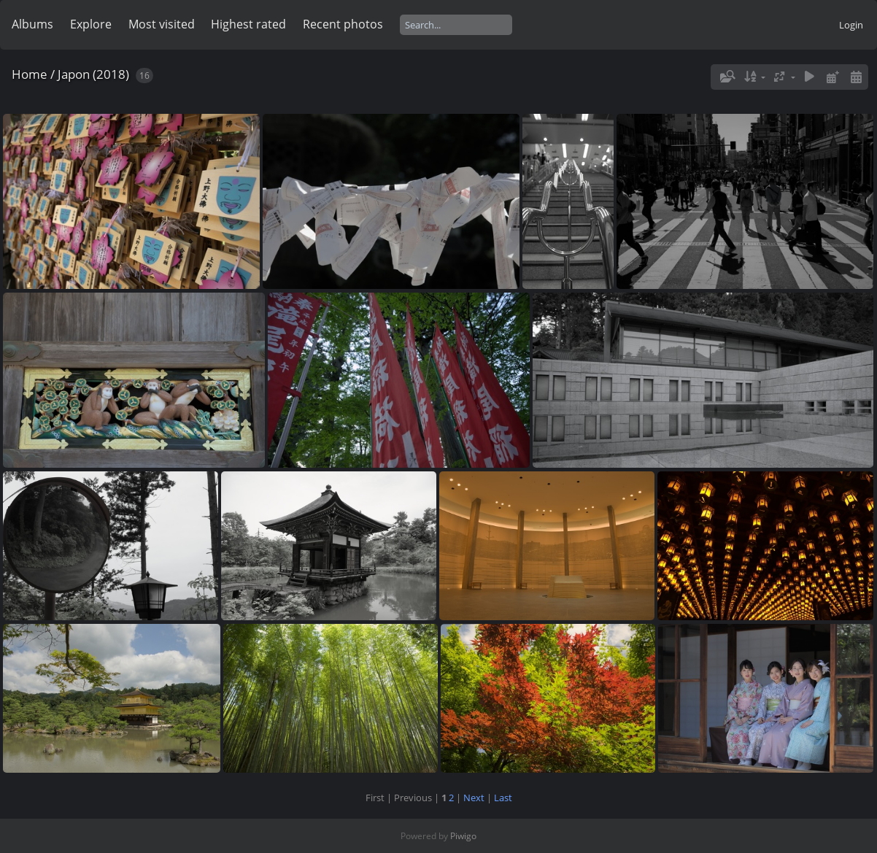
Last (503, 797)
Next (473, 797)
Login (851, 24)
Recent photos (343, 24)
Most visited (161, 24)
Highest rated (248, 24)
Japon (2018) (93, 74)
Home (29, 74)
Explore (91, 24)
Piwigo (463, 836)
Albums (32, 24)
